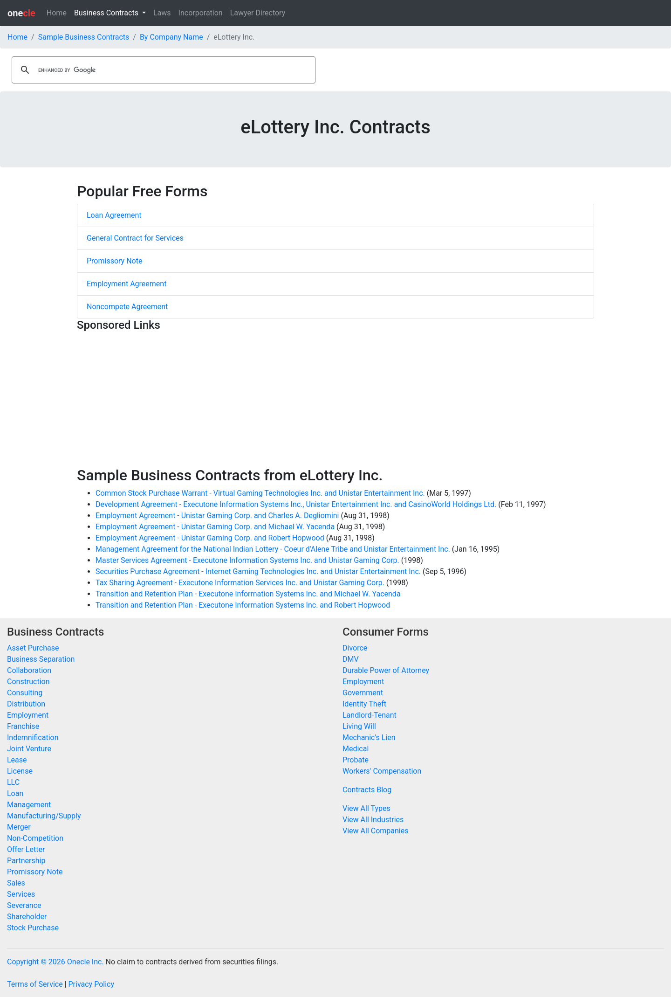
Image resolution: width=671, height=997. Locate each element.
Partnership (26, 860)
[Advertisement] (335, 401)
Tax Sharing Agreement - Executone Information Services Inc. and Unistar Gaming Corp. (240, 582)
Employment (27, 715)
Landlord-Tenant (369, 715)
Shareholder (27, 916)
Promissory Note (114, 260)
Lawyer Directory (258, 12)
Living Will (359, 726)
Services (21, 894)
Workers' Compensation (381, 771)
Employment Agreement (126, 283)
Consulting (24, 692)
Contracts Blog (366, 789)
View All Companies (375, 830)
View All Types (366, 808)
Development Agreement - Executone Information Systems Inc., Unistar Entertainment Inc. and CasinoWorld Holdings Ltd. (296, 504)
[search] (162, 70)
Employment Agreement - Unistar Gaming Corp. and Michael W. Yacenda (215, 526)
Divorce (354, 648)
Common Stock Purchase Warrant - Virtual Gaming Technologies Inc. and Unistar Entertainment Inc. (260, 493)
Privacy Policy (91, 984)
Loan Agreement (114, 215)
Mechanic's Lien (369, 737)
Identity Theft (364, 703)
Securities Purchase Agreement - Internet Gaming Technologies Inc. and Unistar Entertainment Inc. (258, 571)
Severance (24, 905)
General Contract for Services (135, 238)
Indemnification (32, 737)
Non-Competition (35, 838)
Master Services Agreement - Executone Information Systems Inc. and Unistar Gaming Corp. (247, 560)
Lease (17, 759)
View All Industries (373, 819)
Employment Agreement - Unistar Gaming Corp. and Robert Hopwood (210, 537)
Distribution (26, 703)
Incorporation (200, 12)
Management (29, 804)
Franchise (23, 726)
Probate (355, 759)
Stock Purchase (33, 927)
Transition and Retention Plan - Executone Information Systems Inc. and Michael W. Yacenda (248, 593)
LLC (13, 782)
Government (362, 692)
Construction (28, 681)
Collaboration (29, 670)
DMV (350, 659)
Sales (16, 883)
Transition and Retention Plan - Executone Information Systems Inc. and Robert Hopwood (243, 605)
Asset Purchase (33, 648)
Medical (355, 748)
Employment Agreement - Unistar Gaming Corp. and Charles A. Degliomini (217, 515)
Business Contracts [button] (107, 12)
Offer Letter (26, 849)
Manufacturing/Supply (44, 815)
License (20, 771)
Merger (19, 827)
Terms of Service (35, 984)
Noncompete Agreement (127, 306)
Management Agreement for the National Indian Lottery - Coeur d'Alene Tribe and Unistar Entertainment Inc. (273, 549)
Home (57, 12)
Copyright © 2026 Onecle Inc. (55, 961)
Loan (15, 793)
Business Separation (41, 659)
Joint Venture (29, 748)
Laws (162, 12)
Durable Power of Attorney (385, 670)
